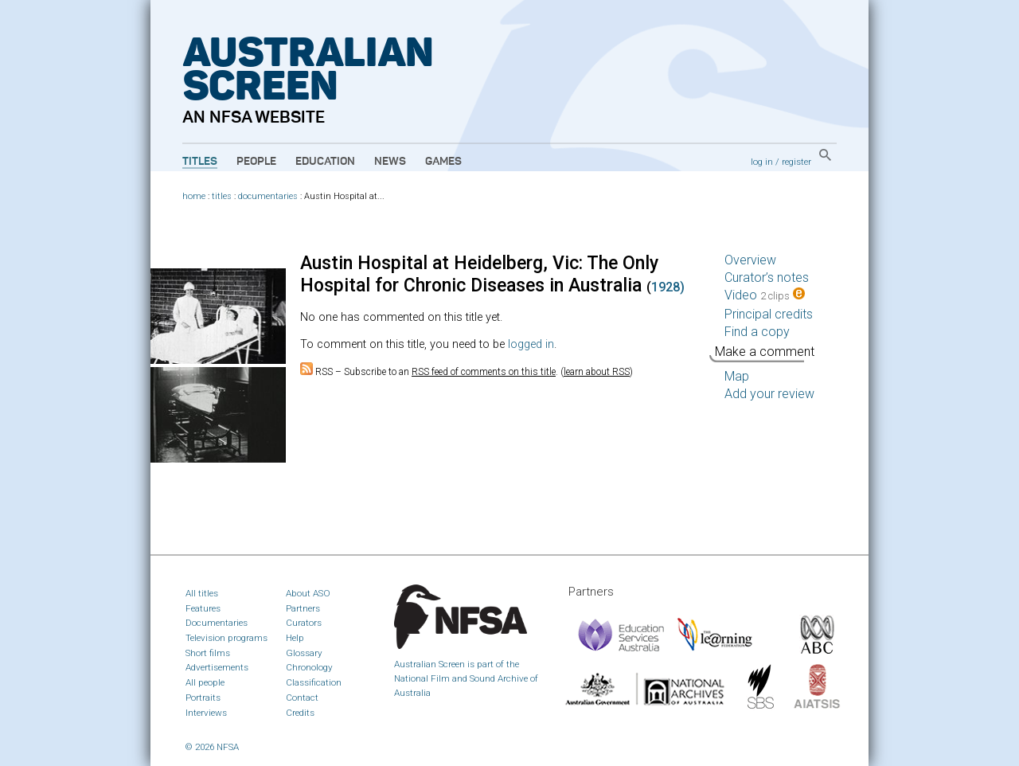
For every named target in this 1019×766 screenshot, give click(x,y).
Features (203, 608)
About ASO (308, 593)
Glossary (304, 653)
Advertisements (216, 667)
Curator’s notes (766, 277)
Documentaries (216, 622)
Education (325, 161)
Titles (199, 161)
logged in (531, 344)
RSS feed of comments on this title (484, 371)
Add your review (769, 393)
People (256, 161)
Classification (314, 682)
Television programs (226, 637)
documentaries (268, 196)
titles (222, 196)
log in (762, 161)
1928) (668, 287)
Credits (300, 712)
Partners (303, 608)
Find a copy (757, 331)
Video (764, 295)
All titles (201, 593)
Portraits (203, 697)
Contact (302, 697)
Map (736, 376)
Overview (750, 260)
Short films (207, 653)
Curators (304, 622)
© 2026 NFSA (212, 746)
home (193, 196)
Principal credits (768, 314)
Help (295, 637)
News (390, 161)
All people (204, 682)
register (796, 161)
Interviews (206, 712)
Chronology (309, 667)
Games (443, 161)
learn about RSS (597, 371)
